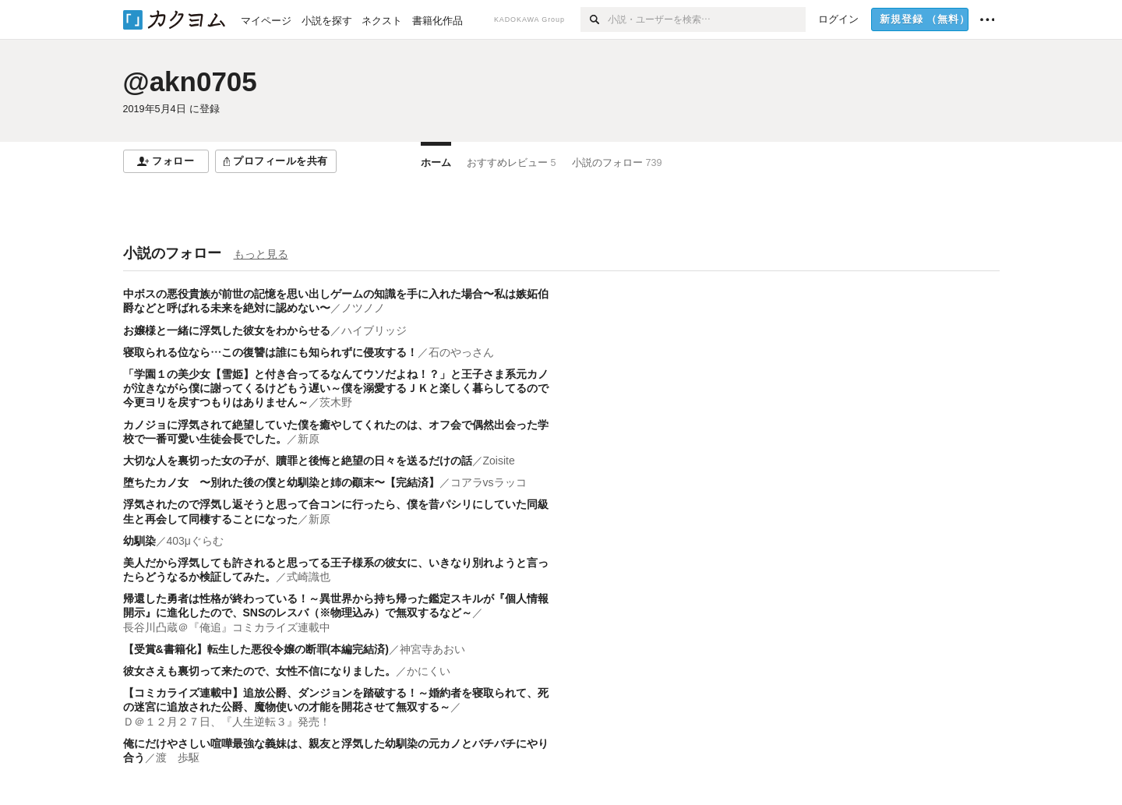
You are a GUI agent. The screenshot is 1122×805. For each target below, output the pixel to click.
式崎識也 (308, 576)
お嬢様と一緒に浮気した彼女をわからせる (226, 330)
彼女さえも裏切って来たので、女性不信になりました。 (259, 671)
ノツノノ (363, 308)
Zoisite (499, 460)
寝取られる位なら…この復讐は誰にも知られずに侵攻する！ (270, 352)
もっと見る (261, 254)
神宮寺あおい (432, 649)
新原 (308, 439)
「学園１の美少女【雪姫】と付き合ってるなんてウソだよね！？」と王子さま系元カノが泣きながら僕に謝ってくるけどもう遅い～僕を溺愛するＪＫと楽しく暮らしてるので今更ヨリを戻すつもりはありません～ (336, 388)
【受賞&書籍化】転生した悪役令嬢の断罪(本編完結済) (256, 649)
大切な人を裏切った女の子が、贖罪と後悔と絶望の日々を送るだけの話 (297, 460)
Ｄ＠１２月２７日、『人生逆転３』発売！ (226, 721)
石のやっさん (461, 352)
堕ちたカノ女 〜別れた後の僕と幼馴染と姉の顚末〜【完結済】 (281, 482)
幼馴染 (139, 541)
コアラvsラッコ (488, 482)
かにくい (428, 671)
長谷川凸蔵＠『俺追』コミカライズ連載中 (226, 627)
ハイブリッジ (374, 330)
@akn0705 (190, 81)
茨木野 (335, 402)
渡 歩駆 (177, 757)
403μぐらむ (195, 541)
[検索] (594, 19)
